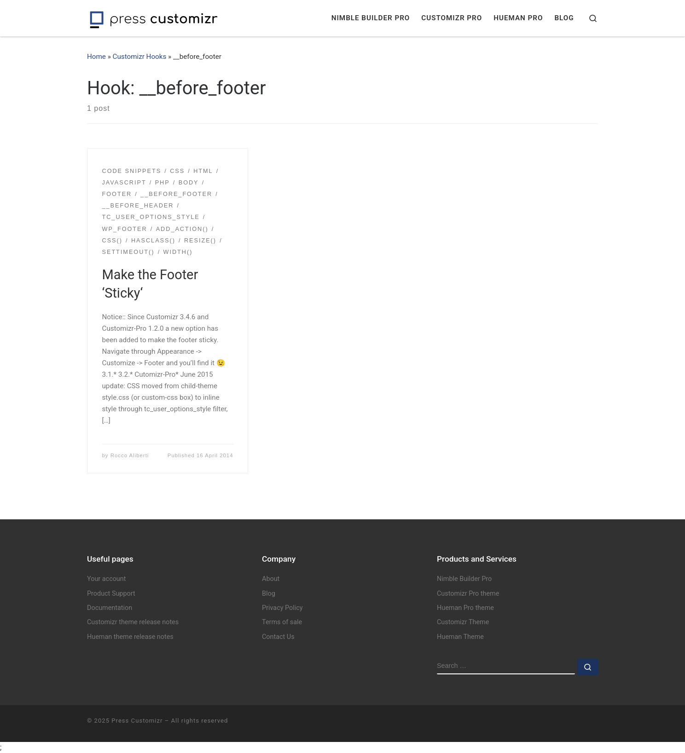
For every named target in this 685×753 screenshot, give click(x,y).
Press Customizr (137, 720)
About (270, 579)
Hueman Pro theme (465, 608)
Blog (268, 594)
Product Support (111, 594)
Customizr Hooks (140, 56)
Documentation (109, 608)
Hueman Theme (460, 637)
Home (96, 56)
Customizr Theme (463, 622)
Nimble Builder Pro (464, 579)
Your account (106, 579)
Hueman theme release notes (130, 637)
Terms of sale (282, 622)
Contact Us (278, 637)
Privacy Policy (282, 608)
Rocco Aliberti (129, 455)
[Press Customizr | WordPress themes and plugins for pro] (154, 18)
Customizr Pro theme (468, 594)
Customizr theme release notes (133, 622)
